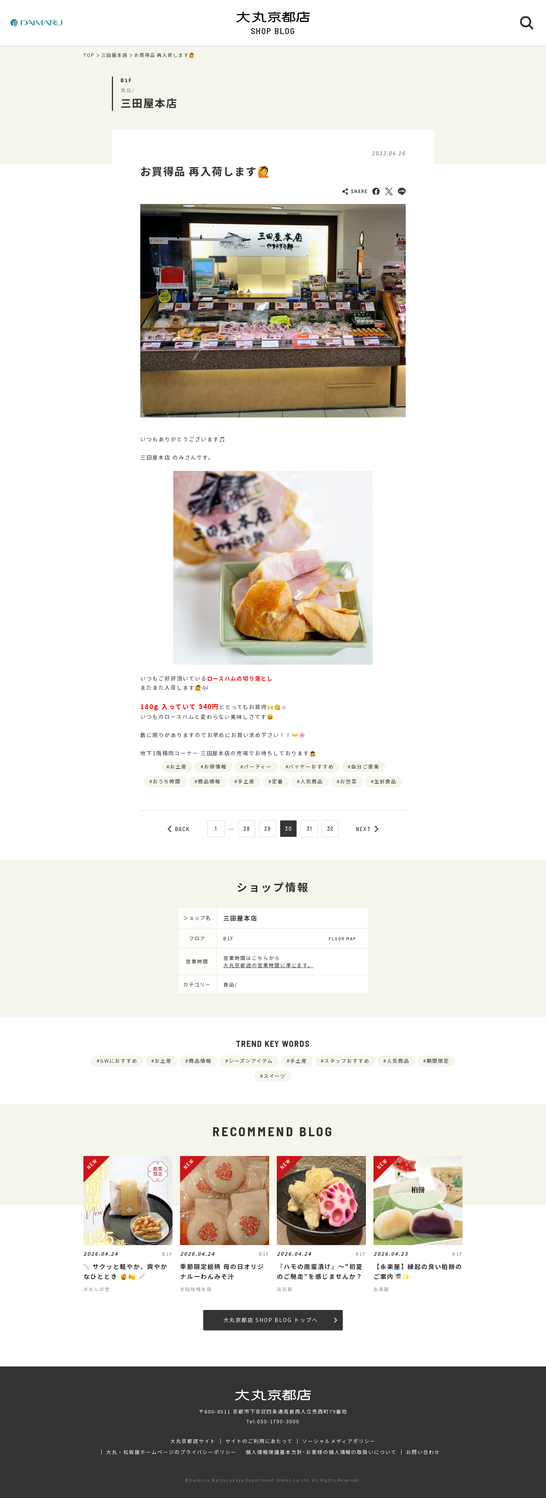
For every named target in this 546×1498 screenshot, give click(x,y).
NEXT (367, 828)
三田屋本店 (114, 55)
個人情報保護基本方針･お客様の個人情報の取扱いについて (321, 1452)
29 (267, 828)
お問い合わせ (423, 1452)
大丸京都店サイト (193, 1441)
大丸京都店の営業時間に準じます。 (268, 965)
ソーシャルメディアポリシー (338, 1441)
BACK (179, 828)
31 (309, 828)
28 (246, 828)
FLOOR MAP (342, 938)
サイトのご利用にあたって (259, 1441)
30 (288, 828)
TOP (89, 55)
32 (330, 828)
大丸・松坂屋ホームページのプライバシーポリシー (171, 1452)
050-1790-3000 (278, 1421)
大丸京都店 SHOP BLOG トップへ (280, 1320)
